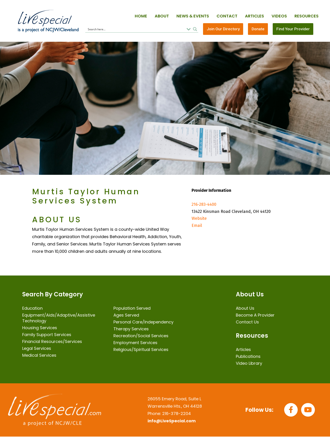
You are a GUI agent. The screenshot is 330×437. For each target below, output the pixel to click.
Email (197, 225)
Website (199, 219)
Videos (279, 16)
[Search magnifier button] (195, 29)
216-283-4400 (204, 205)
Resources (306, 16)
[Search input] (135, 29)
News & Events (192, 16)
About (162, 16)
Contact (227, 16)
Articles (254, 16)
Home (141, 16)
